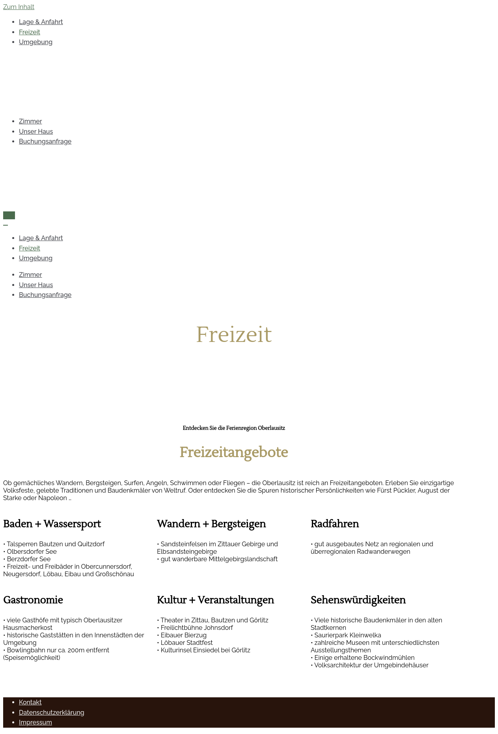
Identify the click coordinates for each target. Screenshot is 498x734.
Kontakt (30, 702)
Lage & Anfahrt (41, 22)
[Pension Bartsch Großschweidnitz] (233, 82)
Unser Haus (36, 131)
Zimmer (30, 121)
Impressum (35, 722)
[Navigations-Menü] (9, 215)
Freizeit (29, 32)
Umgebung (35, 42)
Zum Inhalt (18, 7)
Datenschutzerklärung (51, 712)
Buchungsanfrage (45, 141)
